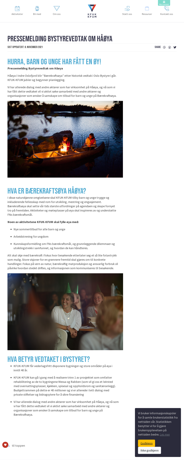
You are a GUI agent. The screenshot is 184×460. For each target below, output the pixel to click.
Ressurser (147, 10)
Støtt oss (127, 10)
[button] (92, 11)
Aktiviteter (17, 10)
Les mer (165, 434)
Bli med (37, 10)
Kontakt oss (166, 10)
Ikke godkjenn (149, 450)
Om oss (57, 10)
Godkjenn (146, 443)
